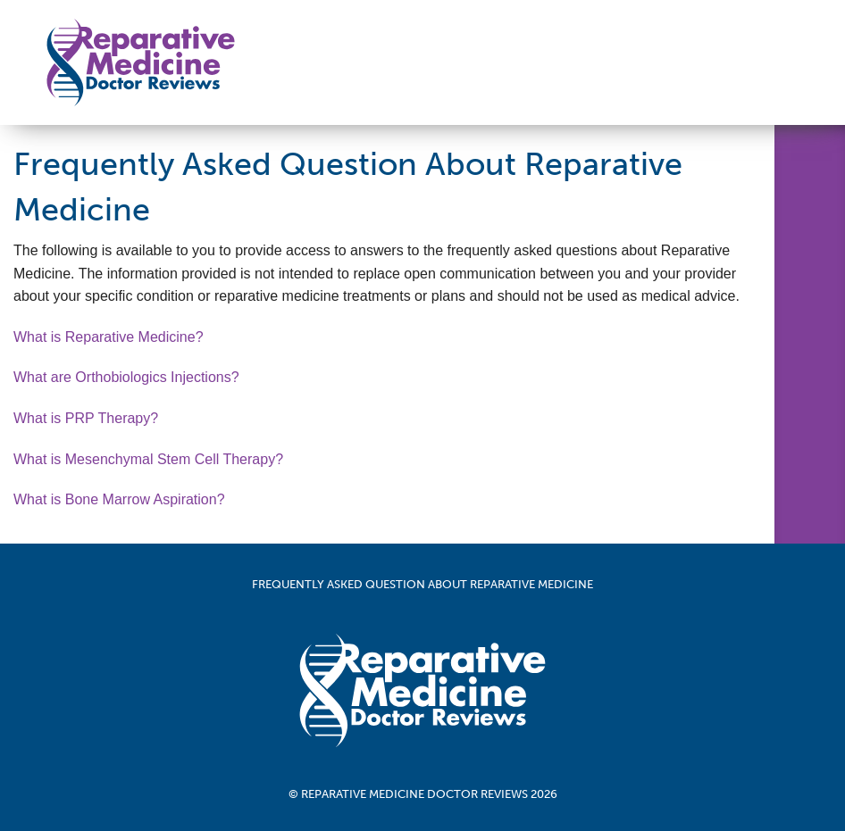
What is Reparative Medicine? (108, 337)
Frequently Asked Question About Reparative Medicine (422, 584)
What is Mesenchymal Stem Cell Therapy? (148, 459)
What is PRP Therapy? (85, 418)
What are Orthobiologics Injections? (126, 377)
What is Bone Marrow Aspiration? (119, 499)
